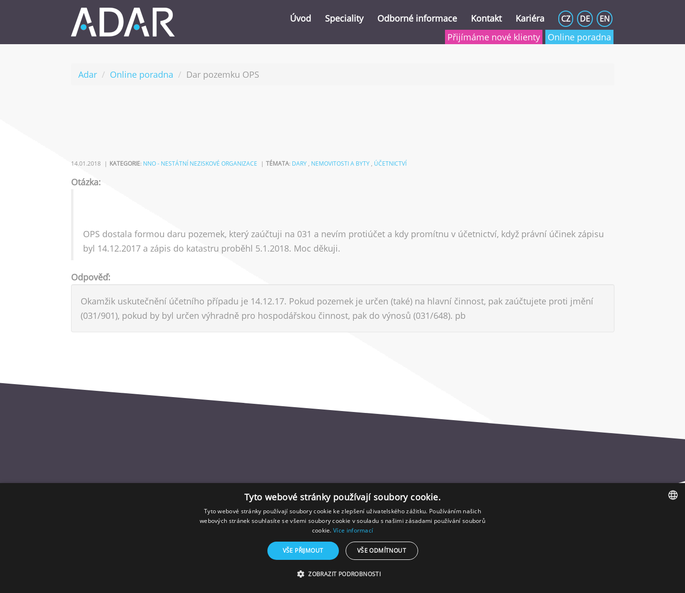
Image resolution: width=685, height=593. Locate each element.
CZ (565, 18)
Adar (87, 74)
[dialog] (342, 538)
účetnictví (390, 163)
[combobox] (673, 495)
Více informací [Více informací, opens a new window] (353, 530)
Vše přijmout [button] (303, 550)
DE (585, 18)
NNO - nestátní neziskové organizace (200, 163)
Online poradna (579, 37)
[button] (342, 574)
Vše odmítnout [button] (381, 550)
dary (299, 163)
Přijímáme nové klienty (493, 37)
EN (605, 18)
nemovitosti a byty (340, 163)
